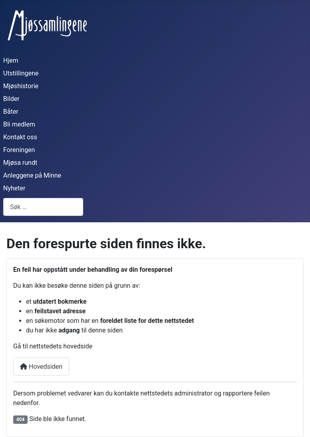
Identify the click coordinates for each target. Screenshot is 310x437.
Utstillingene (20, 73)
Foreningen (19, 150)
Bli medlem (19, 124)
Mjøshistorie (20, 86)
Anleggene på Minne (32, 175)
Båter (10, 111)
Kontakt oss (20, 137)
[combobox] (43, 207)
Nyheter (14, 188)
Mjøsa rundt (20, 162)
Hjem (10, 60)
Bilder (11, 99)
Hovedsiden (41, 366)
